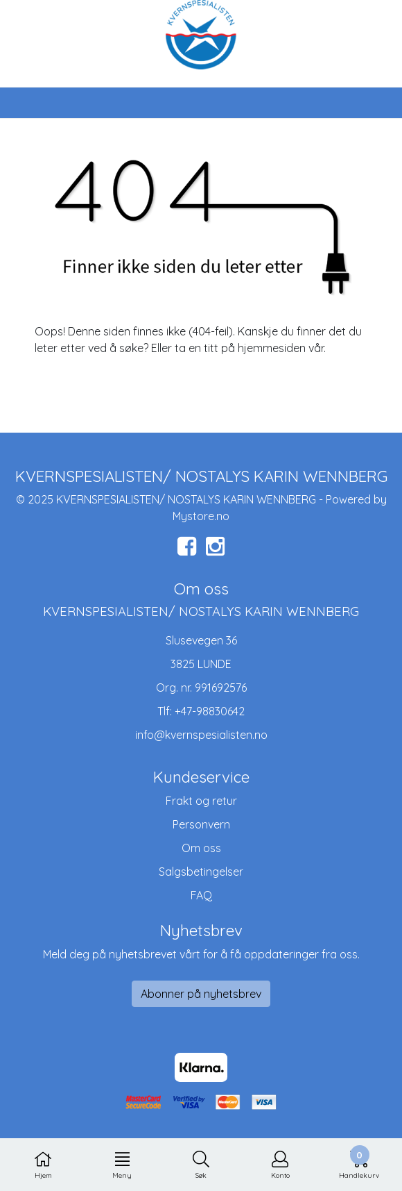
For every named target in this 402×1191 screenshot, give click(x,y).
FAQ (201, 895)
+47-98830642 (210, 711)
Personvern (201, 824)
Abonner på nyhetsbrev (201, 994)
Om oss (201, 848)
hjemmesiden (272, 348)
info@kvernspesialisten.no (201, 735)
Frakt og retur (201, 801)
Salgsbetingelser (201, 871)
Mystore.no (201, 516)
